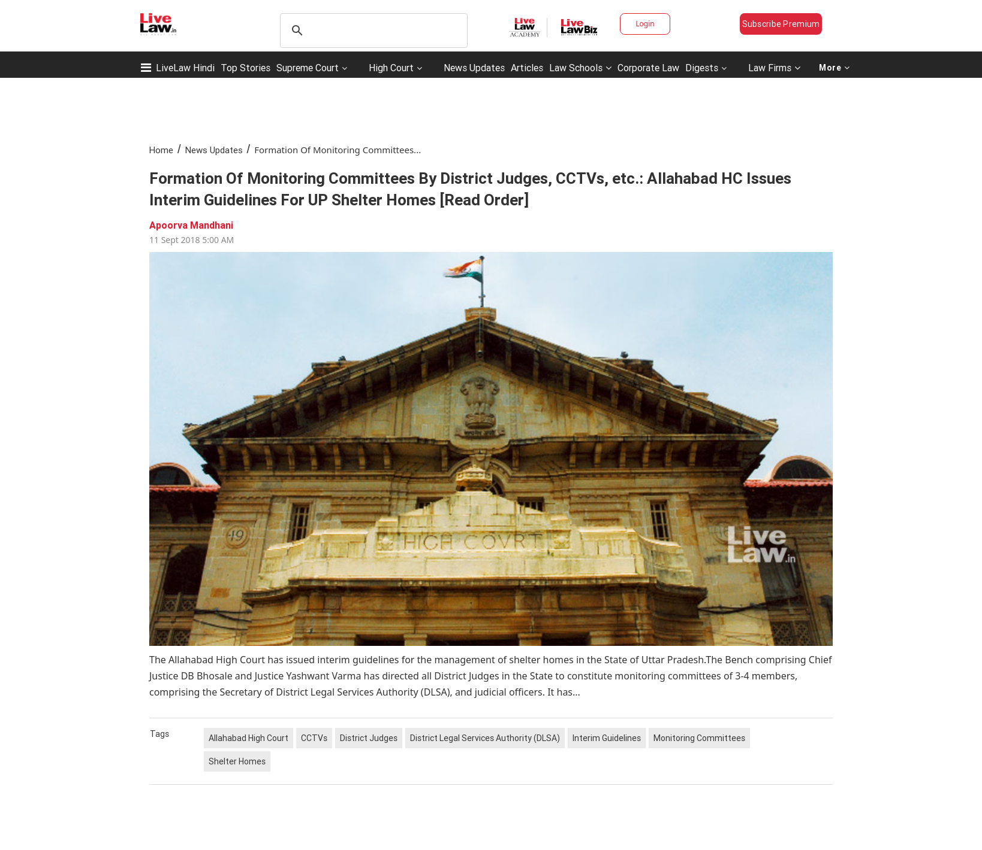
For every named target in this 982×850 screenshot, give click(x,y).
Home (161, 150)
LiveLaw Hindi (185, 68)
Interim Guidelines (607, 738)
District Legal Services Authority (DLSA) (485, 738)
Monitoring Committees (699, 738)
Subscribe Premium (781, 24)
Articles (527, 68)
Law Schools (580, 68)
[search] (372, 30)
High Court (391, 68)
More (834, 67)
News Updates (474, 68)
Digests (701, 68)
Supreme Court (307, 68)
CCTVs (314, 738)
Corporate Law (648, 68)
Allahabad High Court (248, 738)
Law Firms (774, 68)
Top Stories (245, 68)
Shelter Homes (237, 761)
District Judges (368, 738)
